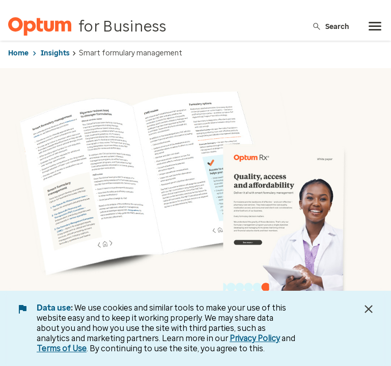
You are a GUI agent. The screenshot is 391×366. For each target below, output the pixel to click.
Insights (55, 53)
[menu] (375, 26)
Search (330, 26)
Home (18, 53)
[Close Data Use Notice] (368, 309)
